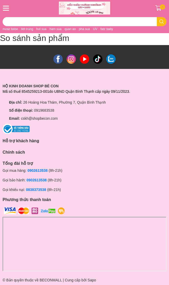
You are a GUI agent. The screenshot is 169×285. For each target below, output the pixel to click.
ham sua (55, 29)
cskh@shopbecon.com (39, 118)
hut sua (41, 29)
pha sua (84, 29)
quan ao (70, 29)
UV (95, 29)
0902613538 (37, 170)
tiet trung (27, 29)
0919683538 (44, 110)
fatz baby (106, 29)
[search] (161, 21)
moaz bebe (10, 29)
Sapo (92, 280)
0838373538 (36, 190)
